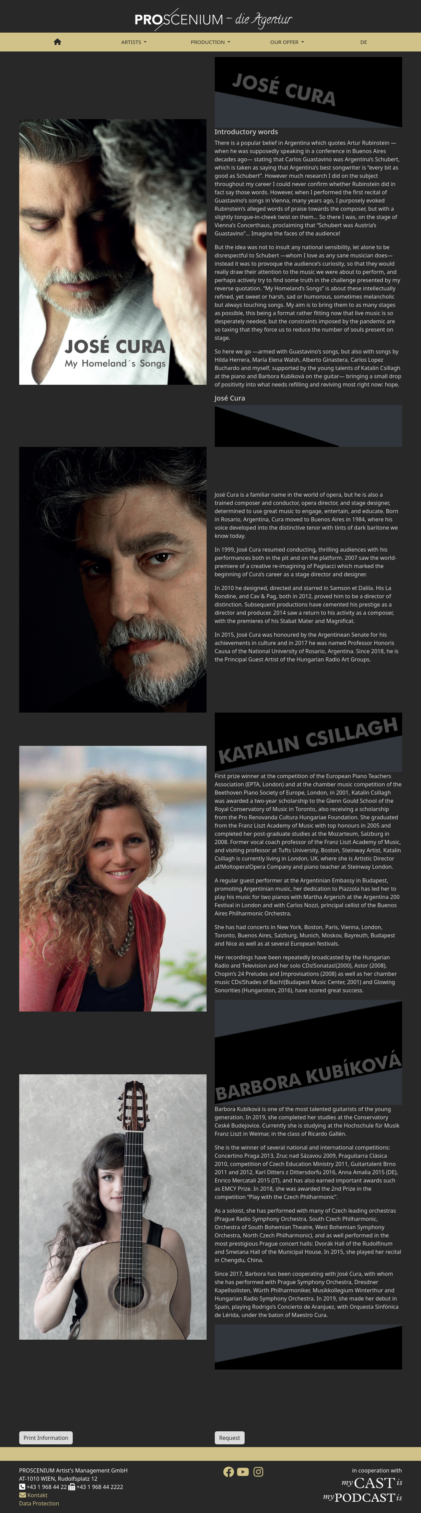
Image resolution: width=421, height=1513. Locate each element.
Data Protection (39, 1503)
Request (229, 1438)
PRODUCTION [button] (208, 41)
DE (363, 41)
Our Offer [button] (285, 41)
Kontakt (33, 1495)
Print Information (46, 1438)
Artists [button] (131, 41)
